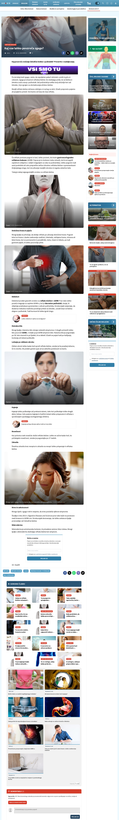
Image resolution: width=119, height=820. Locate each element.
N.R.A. (8, 53)
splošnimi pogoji (40, 554)
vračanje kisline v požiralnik (40, 571)
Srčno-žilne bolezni (26, 9)
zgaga (26, 571)
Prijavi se (44, 558)
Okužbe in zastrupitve (57, 9)
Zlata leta (46, 3)
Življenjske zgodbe (78, 3)
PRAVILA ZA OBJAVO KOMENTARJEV (17, 802)
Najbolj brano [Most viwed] (93, 154)
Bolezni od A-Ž (94, 9)
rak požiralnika (9, 575)
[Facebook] (111, 3)
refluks (6, 571)
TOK (89, 3)
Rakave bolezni (41, 9)
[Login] (116, 3)
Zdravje (16, 3)
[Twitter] (68, 53)
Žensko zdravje (35, 3)
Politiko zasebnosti (52, 554)
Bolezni (25, 3)
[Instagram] (107, 3)
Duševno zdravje (56, 3)
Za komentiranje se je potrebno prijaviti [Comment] (47, 810)
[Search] (103, 3)
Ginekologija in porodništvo (76, 9)
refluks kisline (16, 571)
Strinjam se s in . (43, 554)
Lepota (67, 3)
